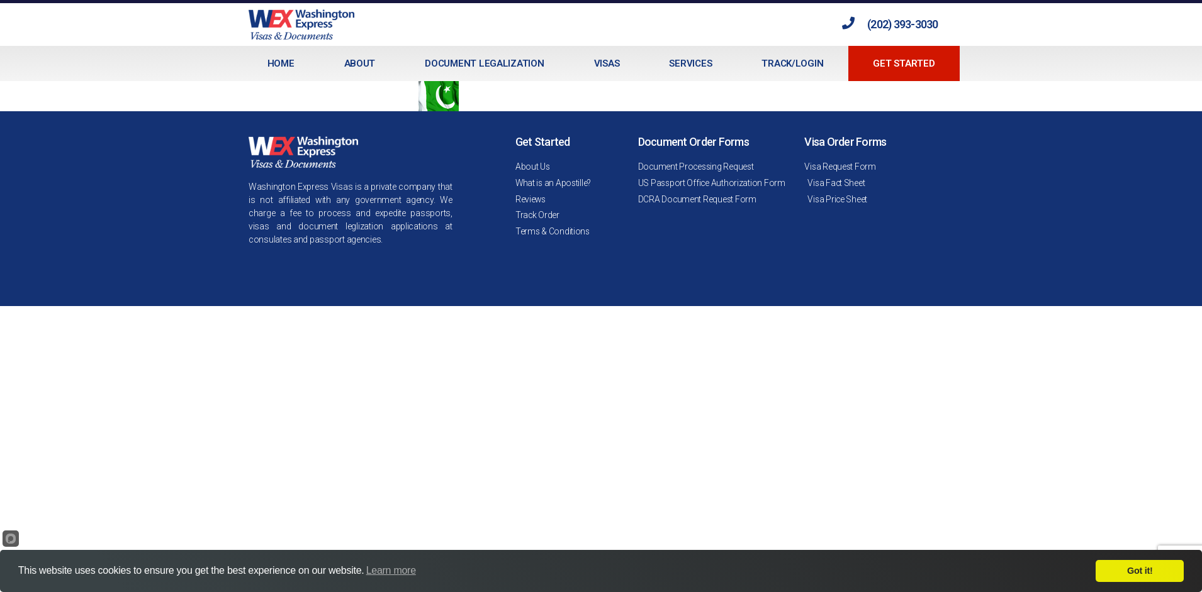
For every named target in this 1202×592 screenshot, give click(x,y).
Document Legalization (484, 63)
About (360, 63)
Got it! (1139, 571)
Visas (607, 63)
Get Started (904, 63)
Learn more (391, 570)
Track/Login (792, 63)
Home (281, 63)
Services (690, 63)
